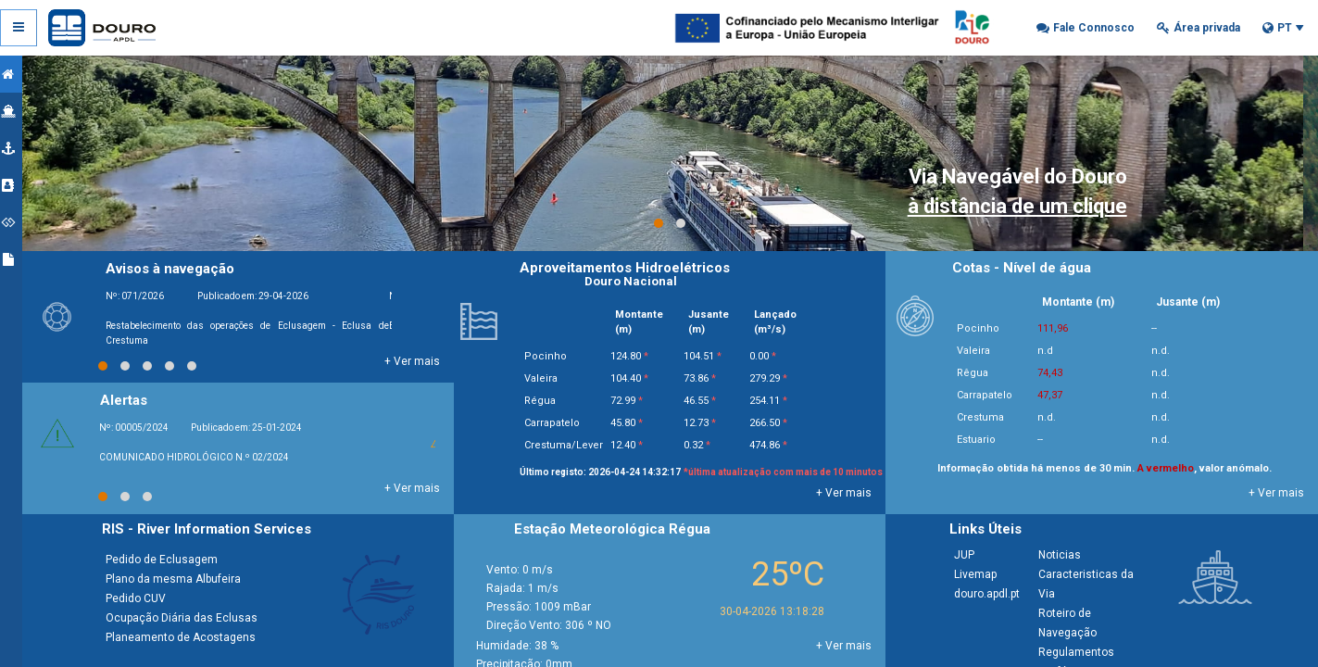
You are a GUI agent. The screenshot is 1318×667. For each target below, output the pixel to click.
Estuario (979, 440)
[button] (1085, 27)
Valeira (977, 351)
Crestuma (984, 417)
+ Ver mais (422, 361)
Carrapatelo (988, 395)
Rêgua (976, 373)
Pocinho (981, 328)
